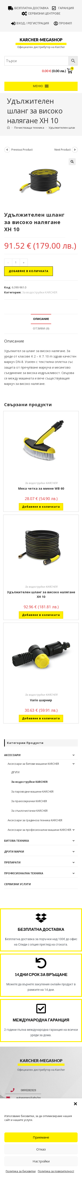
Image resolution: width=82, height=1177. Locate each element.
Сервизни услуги (17, 884)
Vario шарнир (41, 700)
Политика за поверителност (56, 1171)
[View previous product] (7, 150)
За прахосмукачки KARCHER (29, 801)
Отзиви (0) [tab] (41, 328)
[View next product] (75, 150)
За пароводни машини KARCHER (32, 791)
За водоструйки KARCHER (39, 292)
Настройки (41, 1161)
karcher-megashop (41, 39)
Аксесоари (12, 755)
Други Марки (14, 851)
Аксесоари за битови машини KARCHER (33, 764)
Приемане (41, 1137)
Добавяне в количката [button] (41, 507)
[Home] (8, 128)
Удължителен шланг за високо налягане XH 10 (41, 594)
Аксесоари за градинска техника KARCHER (35, 820)
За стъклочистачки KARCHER (29, 811)
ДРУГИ (15, 772)
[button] (75, 1104)
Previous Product (22, 149)
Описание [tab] (41, 319)
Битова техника (16, 841)
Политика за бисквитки (21, 1171)
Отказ (41, 1149)
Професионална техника (23, 873)
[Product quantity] (16, 262)
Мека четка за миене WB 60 (41, 488)
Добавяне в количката (28, 271)
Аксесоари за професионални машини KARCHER (39, 830)
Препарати (12, 862)
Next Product (62, 149)
